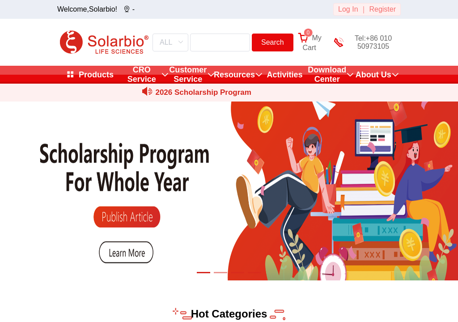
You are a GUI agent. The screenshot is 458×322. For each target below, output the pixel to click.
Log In (348, 9)
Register (382, 9)
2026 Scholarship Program (203, 92)
